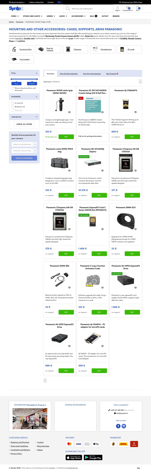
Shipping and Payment (20, 442)
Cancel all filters (24, 124)
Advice (40, 450)
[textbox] (22, 144)
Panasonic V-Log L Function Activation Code (92, 267)
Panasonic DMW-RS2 (59, 265)
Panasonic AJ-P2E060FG (125, 90)
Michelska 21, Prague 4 (36, 404)
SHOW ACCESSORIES (24, 158)
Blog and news (43, 446)
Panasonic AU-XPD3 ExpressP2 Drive (126, 267)
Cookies (52, 468)
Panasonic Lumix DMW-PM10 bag (59, 150)
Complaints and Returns (20, 450)
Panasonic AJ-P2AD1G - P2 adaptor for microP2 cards (92, 325)
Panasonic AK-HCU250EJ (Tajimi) (92, 150)
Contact (51, 2)
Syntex (11, 22)
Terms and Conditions (19, 446)
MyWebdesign (72, 468)
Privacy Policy (16, 453)
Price (13, 73)
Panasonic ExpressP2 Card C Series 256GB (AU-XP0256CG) (93, 208)
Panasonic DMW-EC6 (126, 207)
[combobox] (24, 144)
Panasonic (19, 22)
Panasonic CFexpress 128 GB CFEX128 (126, 150)
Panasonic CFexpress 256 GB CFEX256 (59, 208)
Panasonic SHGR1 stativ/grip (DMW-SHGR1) (60, 91)
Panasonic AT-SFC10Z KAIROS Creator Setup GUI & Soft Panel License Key (93, 91)
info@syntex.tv (122, 413)
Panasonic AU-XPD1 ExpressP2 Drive (60, 325)
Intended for (16, 116)
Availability (15, 96)
